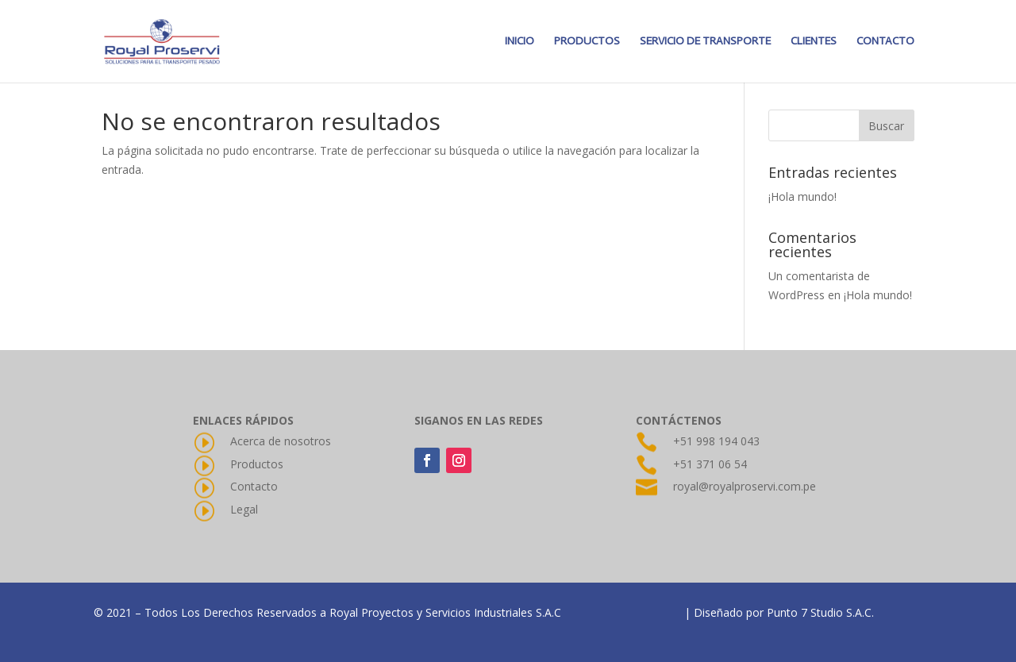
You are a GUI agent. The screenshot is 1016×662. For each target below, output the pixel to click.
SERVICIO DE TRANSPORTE (705, 42)
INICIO (519, 42)
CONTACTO (885, 42)
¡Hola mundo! (802, 196)
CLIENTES (814, 42)
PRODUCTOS (587, 42)
